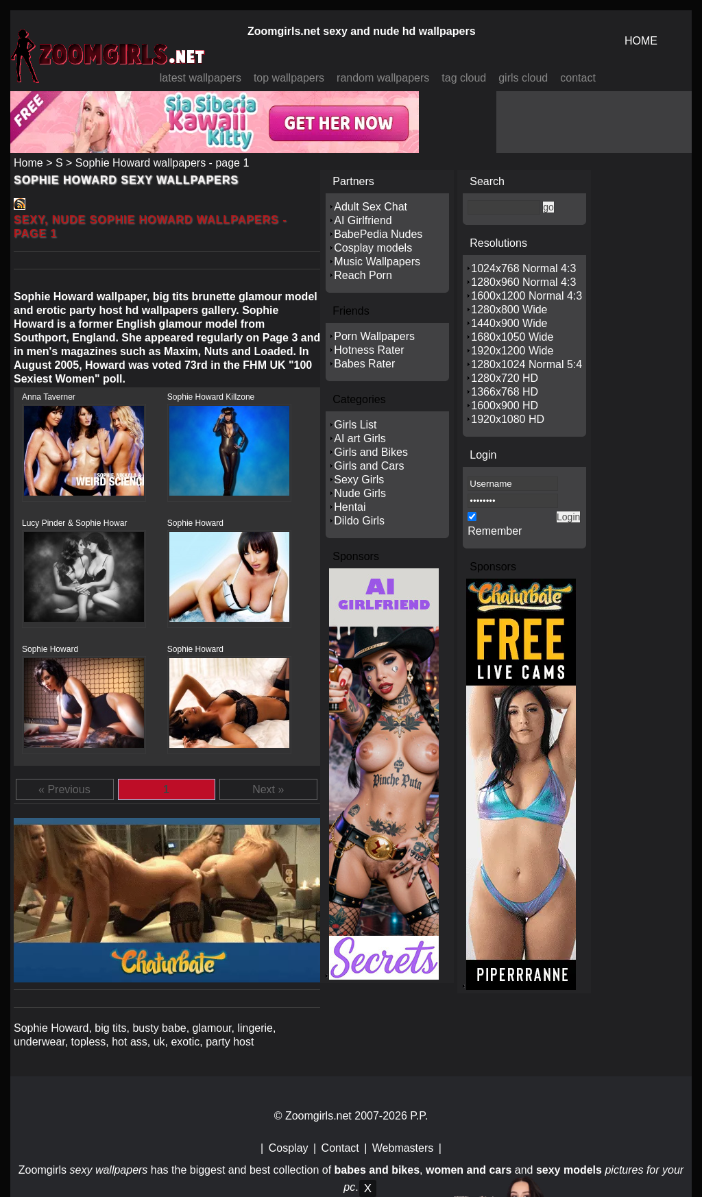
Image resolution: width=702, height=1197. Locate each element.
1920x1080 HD (507, 419)
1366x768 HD (504, 392)
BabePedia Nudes (378, 234)
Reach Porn (363, 275)
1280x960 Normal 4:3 (523, 282)
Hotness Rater (369, 350)
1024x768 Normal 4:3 (523, 268)
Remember (495, 531)
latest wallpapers (200, 78)
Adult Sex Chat (370, 207)
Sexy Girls (359, 479)
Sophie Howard (195, 523)
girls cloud (523, 78)
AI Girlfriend (362, 220)
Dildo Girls (359, 521)
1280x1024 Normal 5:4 (526, 364)
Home (28, 163)
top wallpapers (289, 78)
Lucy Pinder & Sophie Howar (74, 523)
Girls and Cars (369, 466)
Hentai (349, 507)
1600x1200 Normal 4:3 (526, 296)
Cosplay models (373, 248)
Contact (340, 1148)
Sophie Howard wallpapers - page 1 (162, 163)
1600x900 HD (504, 405)
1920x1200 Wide (512, 350)
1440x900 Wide (509, 323)
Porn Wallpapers (374, 336)
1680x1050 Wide (512, 337)
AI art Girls (360, 438)
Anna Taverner (48, 397)
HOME (641, 41)
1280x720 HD (504, 378)
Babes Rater (364, 364)
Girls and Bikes (371, 452)
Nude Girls (360, 493)
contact (578, 78)
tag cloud (463, 78)
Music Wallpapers (377, 261)
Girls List (355, 425)
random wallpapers (383, 78)
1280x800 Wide (509, 309)
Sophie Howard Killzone (210, 397)
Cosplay (288, 1148)
